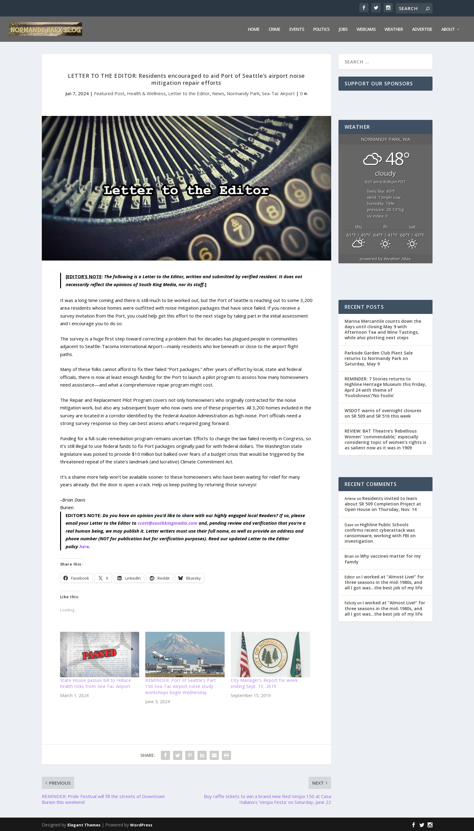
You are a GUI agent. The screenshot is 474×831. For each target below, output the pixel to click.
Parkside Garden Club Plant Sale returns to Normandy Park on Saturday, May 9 (379, 357)
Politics (321, 28)
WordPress (141, 824)
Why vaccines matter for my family (383, 557)
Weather (394, 28)
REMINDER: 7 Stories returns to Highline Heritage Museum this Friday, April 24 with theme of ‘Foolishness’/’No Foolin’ (385, 386)
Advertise (422, 28)
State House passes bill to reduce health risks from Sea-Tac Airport (95, 682)
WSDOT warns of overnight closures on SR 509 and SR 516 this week (383, 412)
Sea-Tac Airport (278, 92)
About (448, 28)
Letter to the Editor (189, 92)
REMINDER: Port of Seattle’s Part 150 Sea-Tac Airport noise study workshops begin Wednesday (180, 685)
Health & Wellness (146, 92)
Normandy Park (243, 92)
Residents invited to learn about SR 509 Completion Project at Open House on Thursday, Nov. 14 (383, 503)
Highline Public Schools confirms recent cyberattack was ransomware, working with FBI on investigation (380, 532)
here (84, 545)
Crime (274, 28)
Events (296, 28)
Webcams (365, 28)
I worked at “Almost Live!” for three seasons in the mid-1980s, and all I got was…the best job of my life (384, 581)
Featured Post (109, 92)
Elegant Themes (83, 824)
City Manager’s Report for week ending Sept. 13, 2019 (264, 682)
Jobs (342, 28)
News (218, 92)
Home (253, 28)
